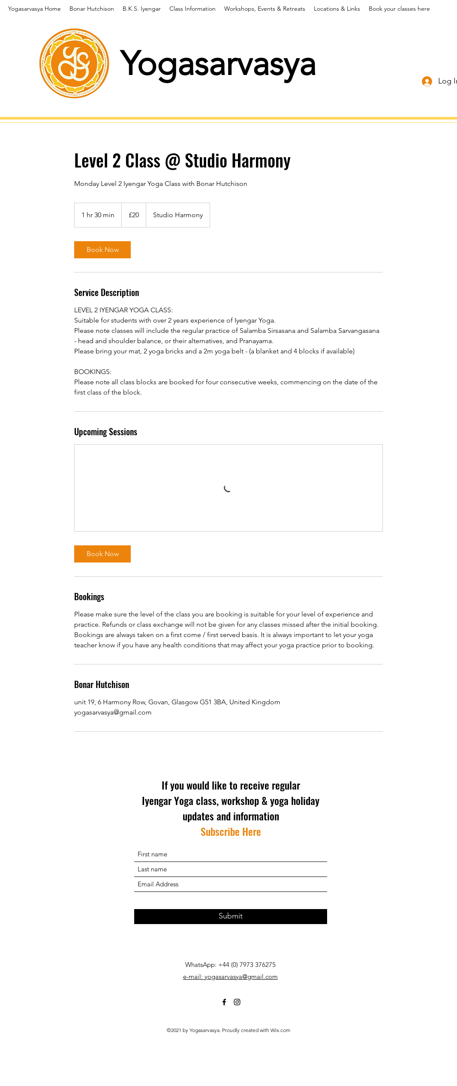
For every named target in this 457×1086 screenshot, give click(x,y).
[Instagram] (237, 1002)
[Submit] (230, 916)
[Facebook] (224, 1002)
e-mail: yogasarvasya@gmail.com (230, 976)
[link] (102, 249)
